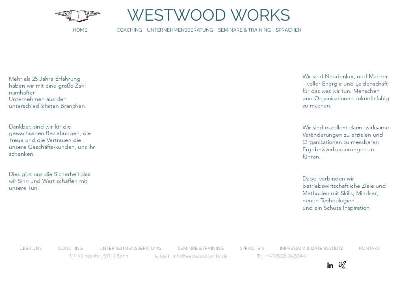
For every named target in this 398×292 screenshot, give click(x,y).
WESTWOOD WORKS (200, 14)
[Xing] (342, 265)
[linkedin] (330, 265)
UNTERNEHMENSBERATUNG (182, 30)
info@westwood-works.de (200, 256)
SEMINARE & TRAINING (244, 30)
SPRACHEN (289, 30)
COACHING (129, 30)
